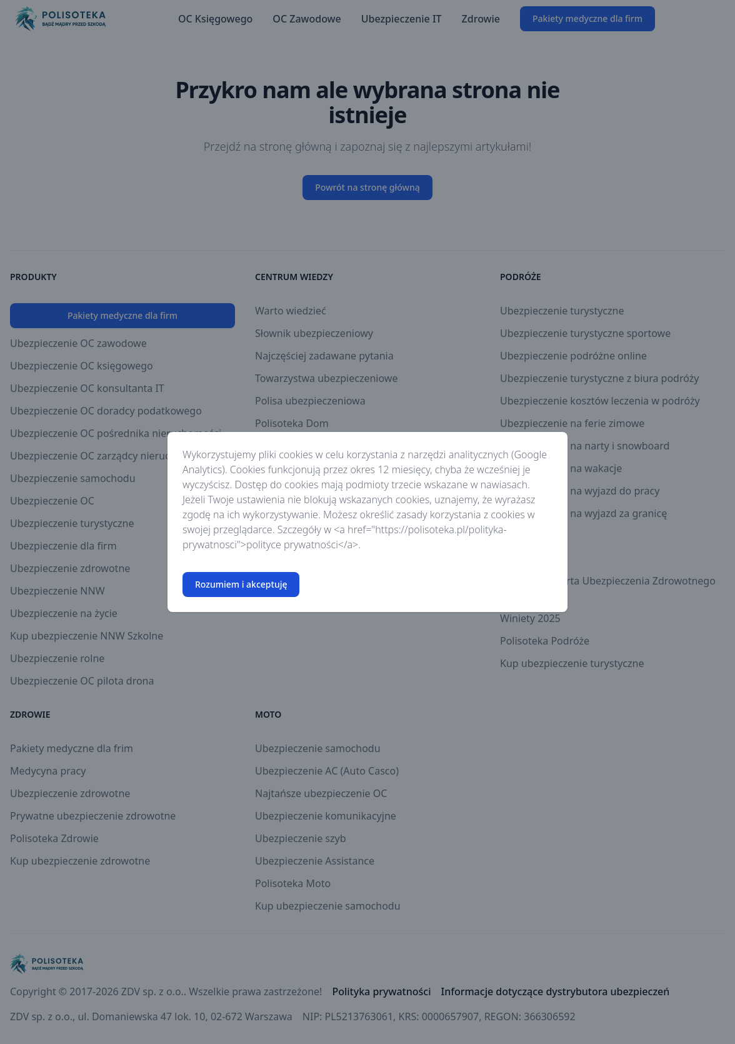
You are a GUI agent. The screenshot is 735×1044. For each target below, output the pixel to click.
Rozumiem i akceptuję (241, 584)
